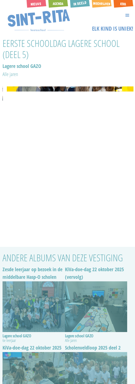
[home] (38, 20)
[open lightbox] (70, 89)
